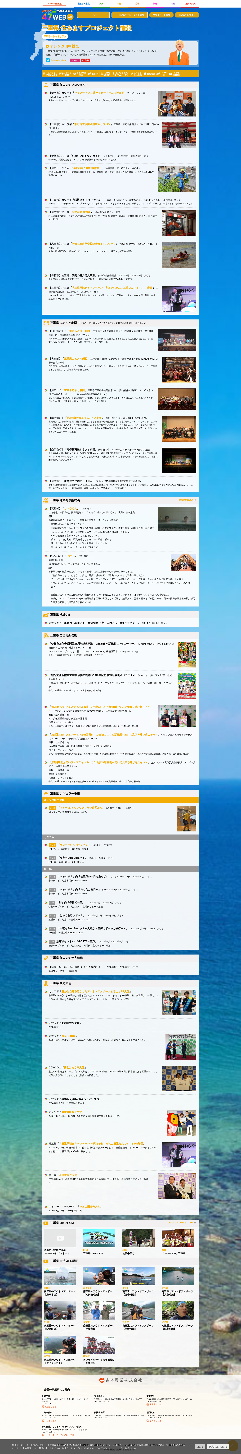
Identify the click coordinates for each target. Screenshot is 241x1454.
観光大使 (151, 74)
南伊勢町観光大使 (72, 1112)
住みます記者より (187, 15)
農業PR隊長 (68, 1036)
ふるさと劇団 (67, 74)
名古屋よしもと (156, 1404)
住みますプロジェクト (52, 74)
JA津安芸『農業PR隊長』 (87, 168)
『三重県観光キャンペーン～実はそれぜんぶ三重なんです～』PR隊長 (112, 287)
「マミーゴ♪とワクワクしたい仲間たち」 (81, 807)
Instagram (75, 60)
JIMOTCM (164, 74)
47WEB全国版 (55, 3)
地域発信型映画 (81, 74)
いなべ (70, 556)
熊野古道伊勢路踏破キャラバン (92, 124)
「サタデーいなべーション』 (74, 844)
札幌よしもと (50, 1407)
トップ (94, 15)
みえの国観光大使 (90, 1206)
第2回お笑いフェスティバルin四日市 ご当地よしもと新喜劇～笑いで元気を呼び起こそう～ (104, 734)
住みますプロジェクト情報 (131, 15)
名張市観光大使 (68, 1175)
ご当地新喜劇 (107, 74)
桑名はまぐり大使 (74, 1067)
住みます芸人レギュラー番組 (122, 74)
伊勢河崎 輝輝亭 (81, 212)
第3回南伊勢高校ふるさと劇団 (84, 418)
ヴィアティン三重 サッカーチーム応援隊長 (99, 92)
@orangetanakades (58, 60)
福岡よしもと (155, 1421)
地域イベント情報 (161, 15)
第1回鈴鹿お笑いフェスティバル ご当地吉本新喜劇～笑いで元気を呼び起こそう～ (99, 762)
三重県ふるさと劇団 (78, 331)
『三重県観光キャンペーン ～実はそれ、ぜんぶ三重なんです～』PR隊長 (101, 1143)
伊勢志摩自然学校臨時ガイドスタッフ (94, 243)
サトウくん (70, 508)
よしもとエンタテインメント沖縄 (59, 1435)
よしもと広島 (50, 1421)
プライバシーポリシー (110, 1448)
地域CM (95, 74)
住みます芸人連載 (138, 74)
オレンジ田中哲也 (64, 46)
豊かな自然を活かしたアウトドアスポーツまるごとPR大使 (95, 991)
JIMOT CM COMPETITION (180, 1223)
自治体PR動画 (176, 74)
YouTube (85, 60)
